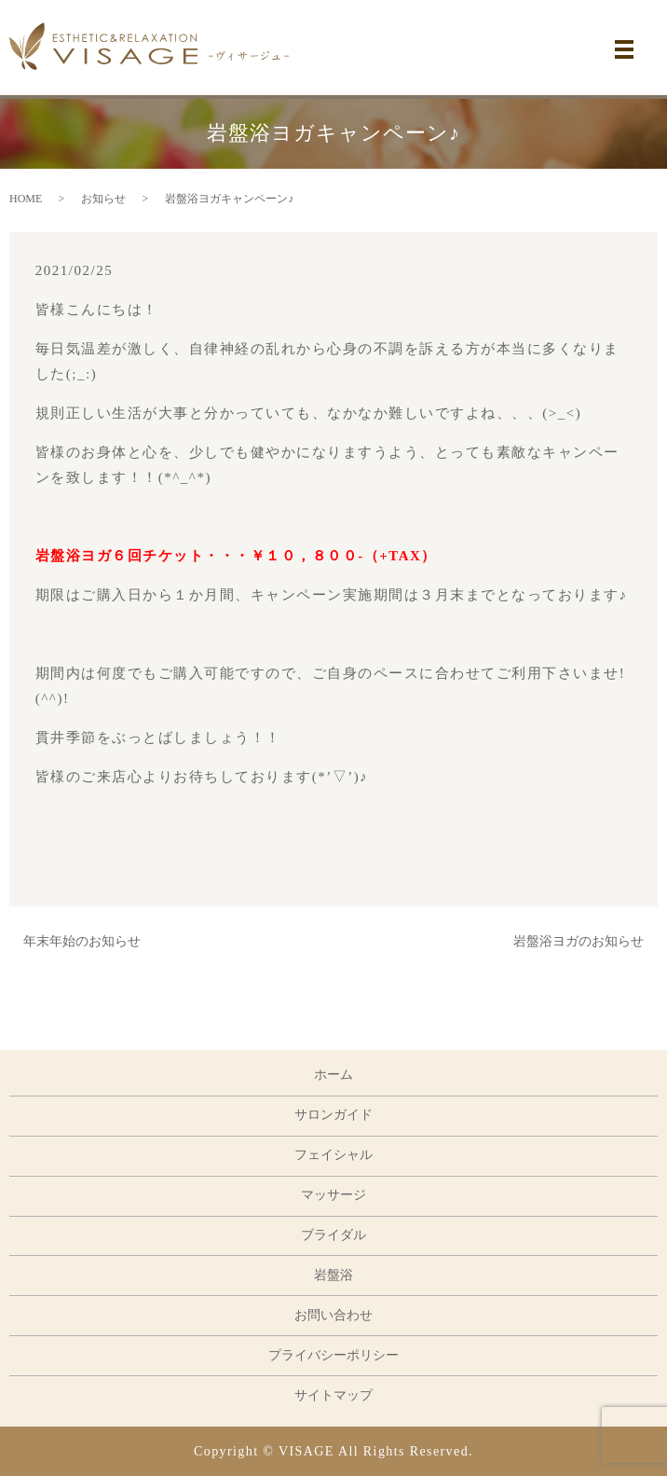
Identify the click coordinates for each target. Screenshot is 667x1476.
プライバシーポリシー (333, 1355)
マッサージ (333, 1195)
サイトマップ (333, 1395)
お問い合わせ (333, 1315)
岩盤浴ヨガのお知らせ (578, 941)
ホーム (333, 1075)
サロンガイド (333, 1115)
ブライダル (333, 1235)
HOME (25, 198)
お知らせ (103, 198)
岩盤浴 (333, 1275)
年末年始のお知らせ (82, 941)
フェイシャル (333, 1155)
